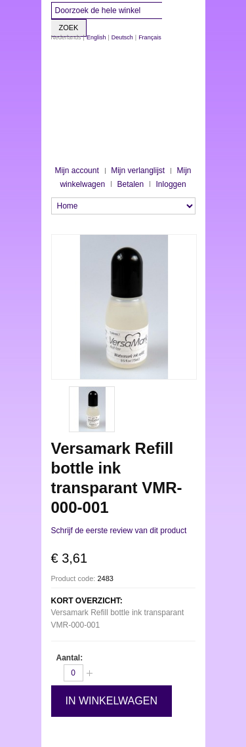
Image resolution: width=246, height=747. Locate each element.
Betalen (130, 184)
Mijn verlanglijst (138, 170)
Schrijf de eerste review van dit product (119, 530)
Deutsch (122, 37)
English (96, 37)
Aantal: (69, 657)
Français (149, 37)
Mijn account (76, 170)
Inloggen (171, 184)
